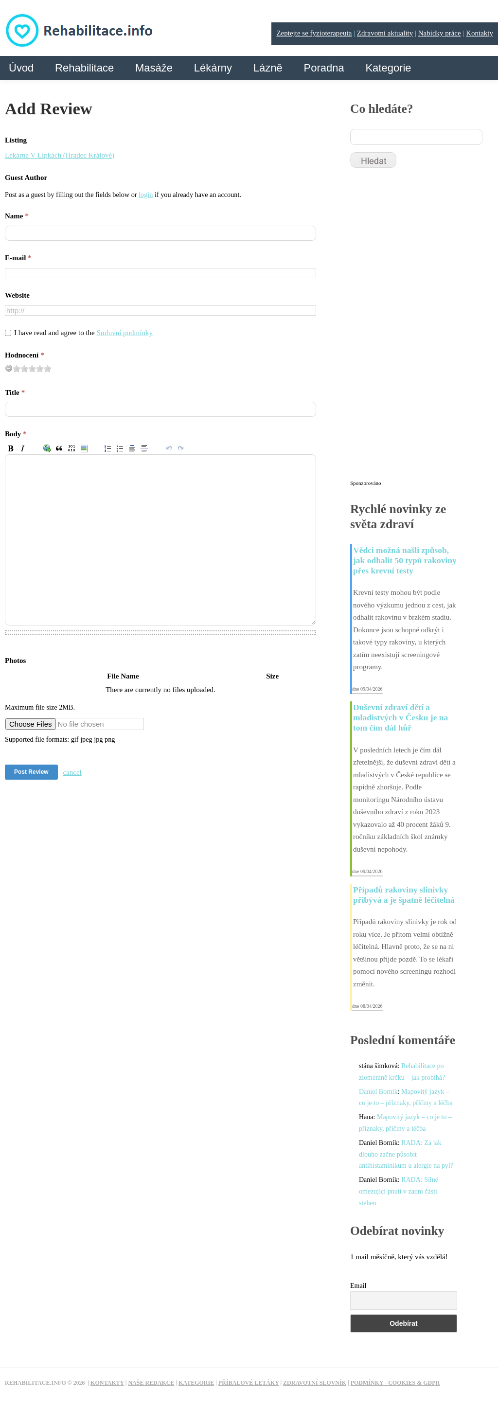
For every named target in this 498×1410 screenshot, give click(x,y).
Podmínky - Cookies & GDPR (395, 1382)
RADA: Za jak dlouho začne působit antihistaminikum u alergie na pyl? (406, 1154)
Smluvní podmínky (125, 333)
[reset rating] (9, 368)
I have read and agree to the (83, 333)
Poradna (323, 68)
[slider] (32, 369)
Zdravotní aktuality (385, 33)
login (146, 194)
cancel (72, 772)
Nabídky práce (439, 33)
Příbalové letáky (248, 1382)
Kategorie (388, 68)
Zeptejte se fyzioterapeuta (314, 33)
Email (358, 1285)
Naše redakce (151, 1382)
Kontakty (479, 33)
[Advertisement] (423, 328)
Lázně (268, 68)
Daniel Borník (378, 1091)
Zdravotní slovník (314, 1382)
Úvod (21, 68)
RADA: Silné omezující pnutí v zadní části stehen (398, 1191)
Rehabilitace (84, 68)
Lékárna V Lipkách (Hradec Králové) (59, 155)
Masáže (154, 68)
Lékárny (213, 68)
